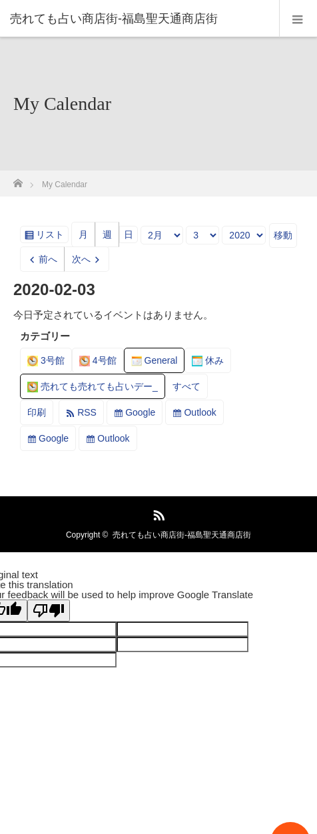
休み (208, 360)
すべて (186, 386)
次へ (81, 259)
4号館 (98, 360)
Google (140, 412)
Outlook (200, 412)
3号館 (46, 360)
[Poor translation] (48, 611)
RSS (87, 412)
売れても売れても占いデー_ (92, 386)
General (154, 360)
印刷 (40, 414)
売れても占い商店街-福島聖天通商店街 (182, 535)
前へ (48, 259)
